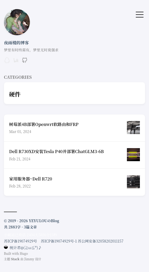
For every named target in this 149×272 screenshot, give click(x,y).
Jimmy (29, 259)
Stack (15, 259)
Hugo (24, 253)
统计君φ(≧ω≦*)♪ (23, 247)
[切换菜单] (139, 14)
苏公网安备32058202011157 (101, 241)
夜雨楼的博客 (16, 43)
